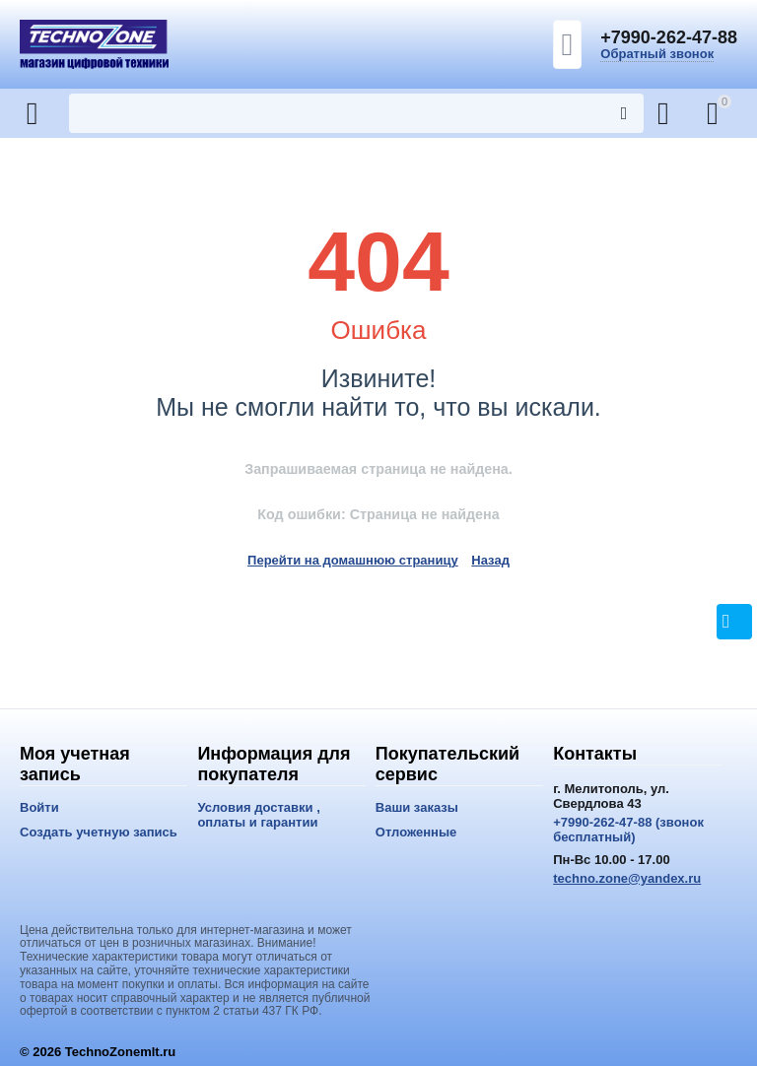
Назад (490, 560)
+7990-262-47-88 (668, 37)
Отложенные (416, 832)
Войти (39, 807)
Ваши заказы (417, 807)
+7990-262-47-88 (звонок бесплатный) (628, 829)
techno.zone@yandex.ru (627, 878)
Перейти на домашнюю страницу (352, 560)
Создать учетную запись (98, 832)
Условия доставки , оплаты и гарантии (258, 815)
